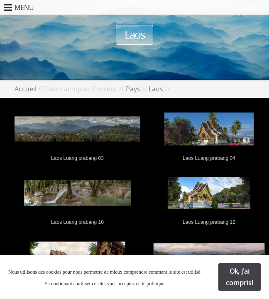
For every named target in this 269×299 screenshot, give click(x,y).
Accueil (26, 88)
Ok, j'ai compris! (239, 277)
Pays (133, 88)
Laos (156, 88)
